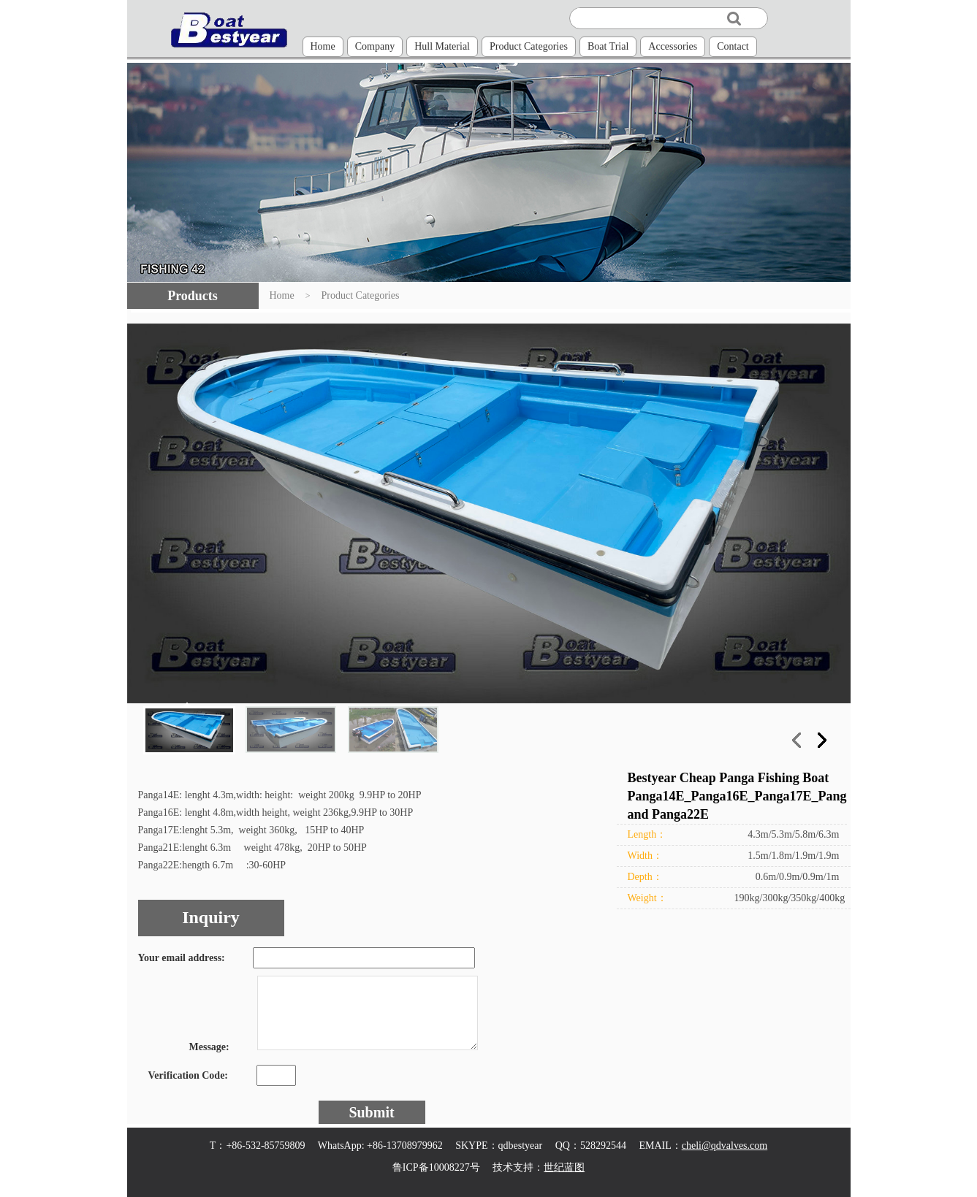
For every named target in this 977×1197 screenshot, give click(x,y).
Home (323, 46)
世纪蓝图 (564, 1167)
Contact (733, 46)
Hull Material (442, 46)
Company (375, 46)
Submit (371, 1112)
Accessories (672, 46)
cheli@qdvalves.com (724, 1145)
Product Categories (529, 46)
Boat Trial (608, 46)
